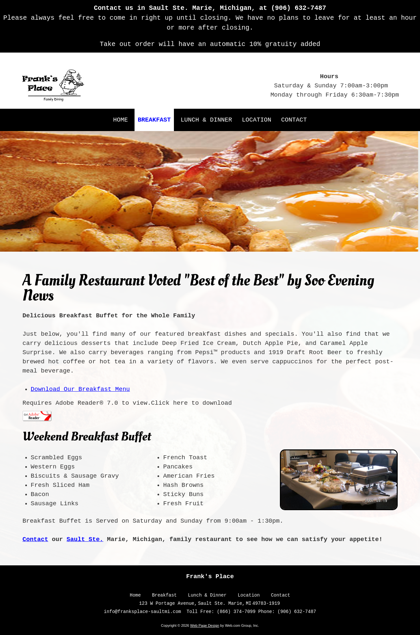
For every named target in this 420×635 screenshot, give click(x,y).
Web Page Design (204, 625)
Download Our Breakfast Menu (80, 389)
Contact (35, 539)
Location (249, 595)
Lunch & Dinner (207, 595)
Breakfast (164, 595)
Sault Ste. (85, 539)
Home (135, 595)
